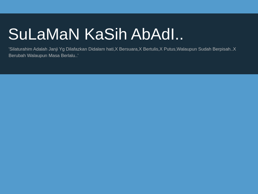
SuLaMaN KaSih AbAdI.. (96, 34)
